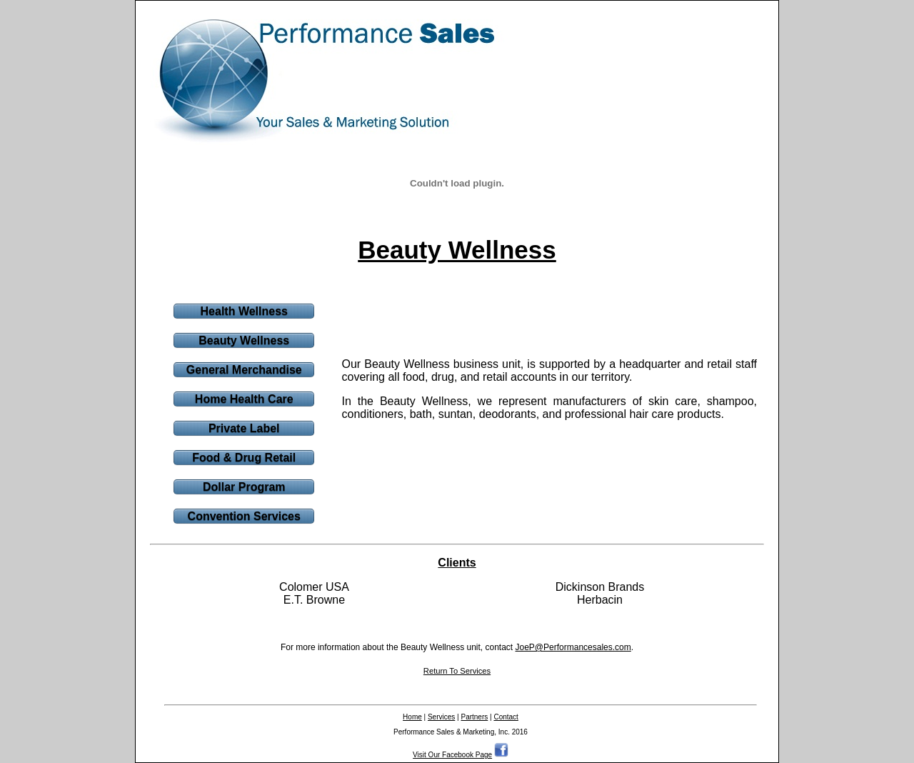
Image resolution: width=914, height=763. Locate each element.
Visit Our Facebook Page (452, 755)
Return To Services (457, 671)
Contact (505, 717)
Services (441, 717)
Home (412, 717)
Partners (474, 717)
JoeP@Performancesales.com (573, 647)
